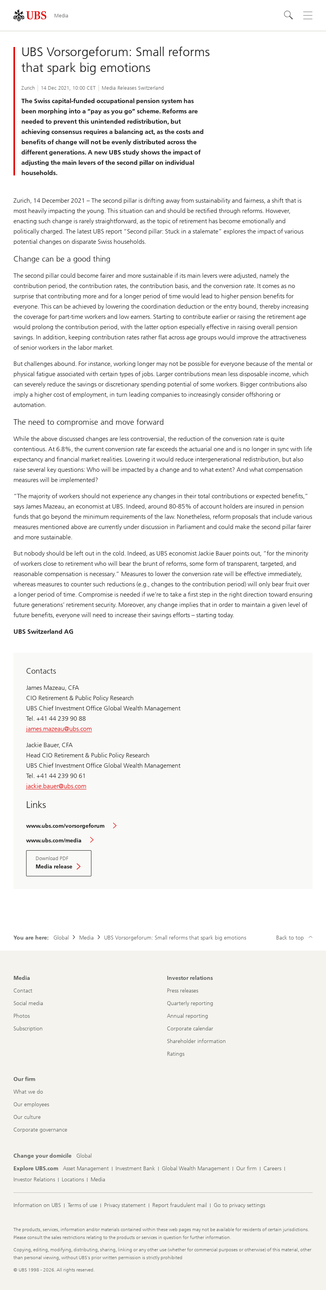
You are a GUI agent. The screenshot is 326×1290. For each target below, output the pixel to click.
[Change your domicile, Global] (84, 1156)
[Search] (289, 15)
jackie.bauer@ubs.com (56, 786)
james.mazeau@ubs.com (59, 729)
